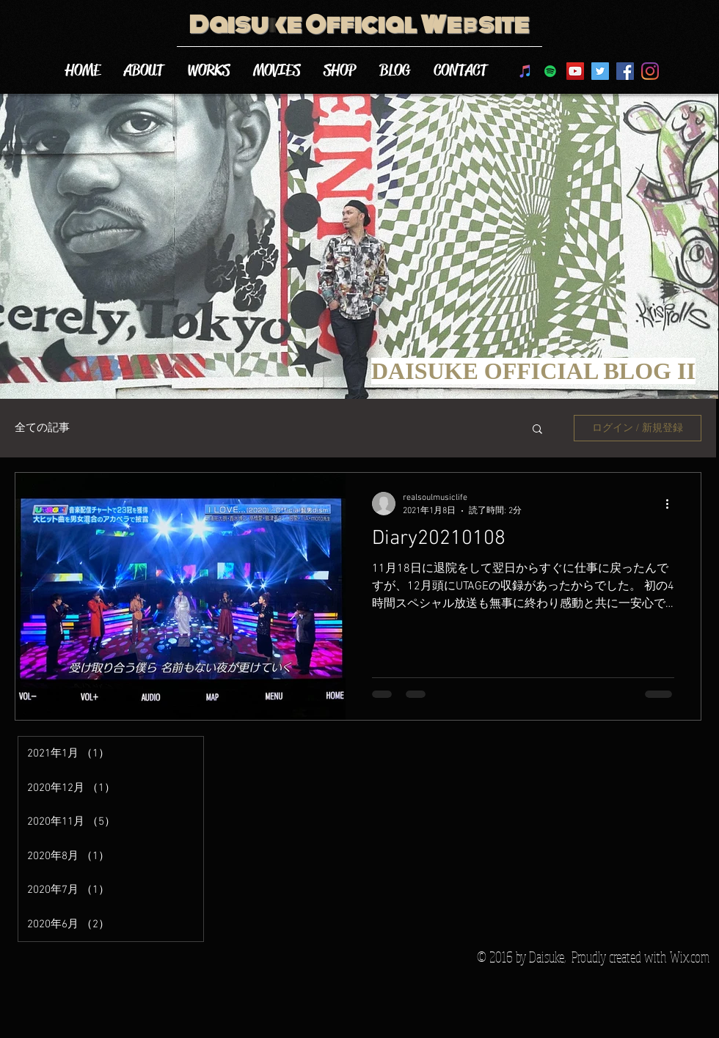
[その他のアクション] (672, 503)
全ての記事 (42, 428)
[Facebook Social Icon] (625, 71)
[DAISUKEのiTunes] (525, 71)
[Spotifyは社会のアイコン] (550, 71)
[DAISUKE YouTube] (575, 71)
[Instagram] (650, 71)
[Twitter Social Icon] (600, 71)
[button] (537, 430)
